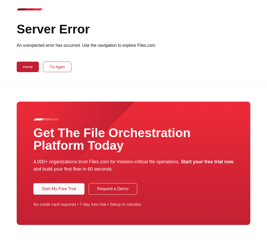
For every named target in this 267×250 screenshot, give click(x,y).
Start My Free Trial (59, 189)
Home (28, 67)
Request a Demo (113, 189)
